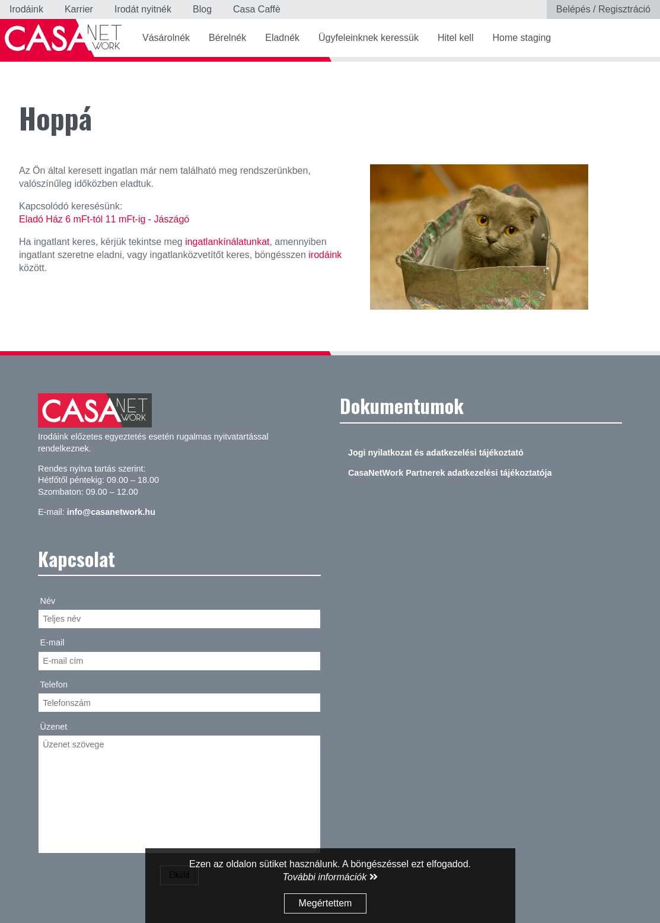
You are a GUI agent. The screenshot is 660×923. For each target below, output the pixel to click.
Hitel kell (455, 38)
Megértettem (325, 903)
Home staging (521, 38)
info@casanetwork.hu (111, 512)
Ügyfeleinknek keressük (368, 38)
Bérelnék (227, 38)
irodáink (325, 255)
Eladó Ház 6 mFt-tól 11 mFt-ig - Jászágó (104, 219)
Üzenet (54, 726)
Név (48, 601)
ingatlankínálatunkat (227, 242)
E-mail (52, 642)
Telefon (54, 684)
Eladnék (282, 38)
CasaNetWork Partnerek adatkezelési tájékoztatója (450, 473)
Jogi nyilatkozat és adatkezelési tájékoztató (436, 452)
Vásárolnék (166, 38)
